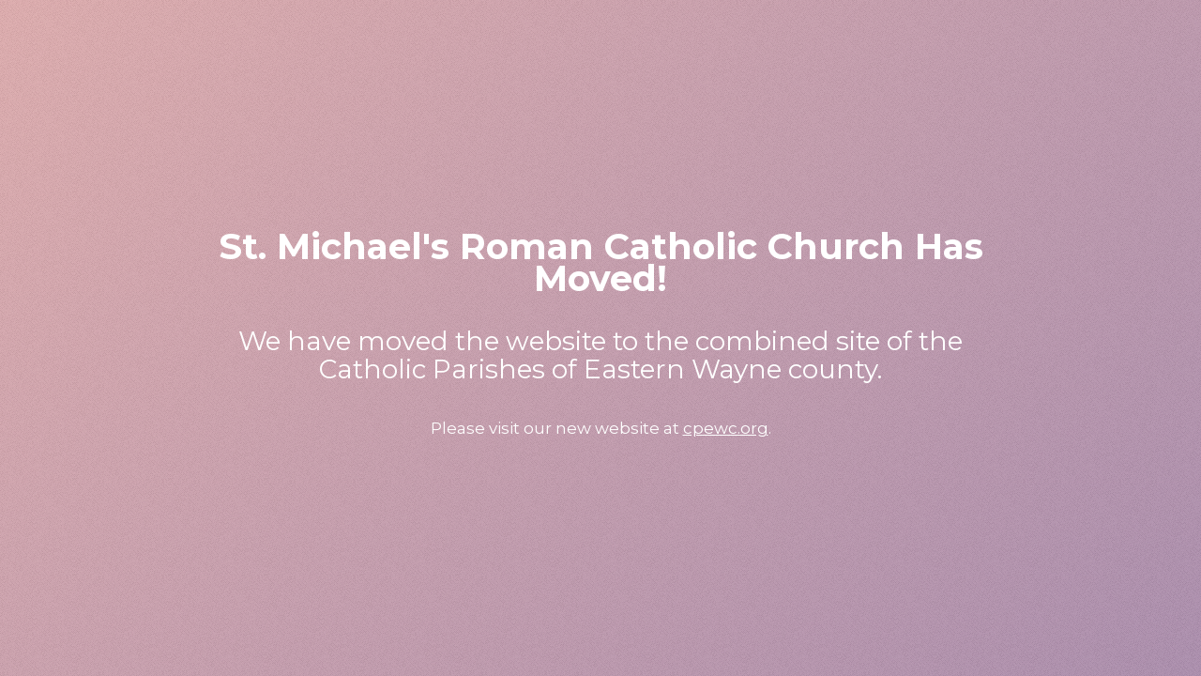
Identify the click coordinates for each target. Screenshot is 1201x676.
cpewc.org (725, 428)
